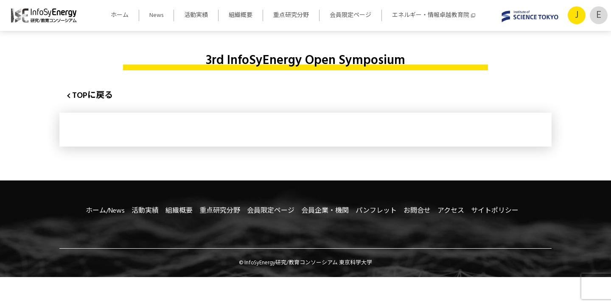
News (156, 15)
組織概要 (240, 15)
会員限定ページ (350, 15)
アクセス (450, 210)
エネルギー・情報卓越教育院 (430, 15)
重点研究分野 (291, 15)
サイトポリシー (495, 210)
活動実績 (196, 15)
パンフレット (376, 210)
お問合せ (417, 210)
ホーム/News (105, 210)
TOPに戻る (92, 96)
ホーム (120, 15)
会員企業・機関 (325, 210)
